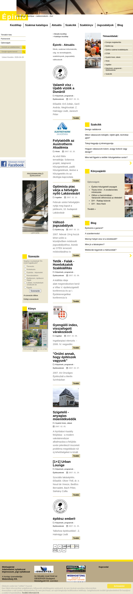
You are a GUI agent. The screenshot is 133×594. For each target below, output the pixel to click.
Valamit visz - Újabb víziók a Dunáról (63, 88)
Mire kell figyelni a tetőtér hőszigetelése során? (106, 157)
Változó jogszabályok (63, 223)
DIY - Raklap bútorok (100, 200)
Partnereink (5, 39)
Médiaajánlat (8, 567)
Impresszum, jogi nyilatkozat (16, 572)
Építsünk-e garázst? (94, 228)
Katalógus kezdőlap (61, 36)
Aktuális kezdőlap (60, 34)
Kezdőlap (15, 25)
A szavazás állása (31, 295)
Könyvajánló (98, 171)
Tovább (76, 118)
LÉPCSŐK (35, 233)
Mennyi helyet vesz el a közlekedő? (101, 239)
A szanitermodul (92, 233)
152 (55, 550)
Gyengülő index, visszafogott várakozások (65, 328)
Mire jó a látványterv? (95, 244)
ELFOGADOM (119, 586)
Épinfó (14, 17)
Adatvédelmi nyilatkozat (13, 569)
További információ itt (30, 593)
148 (64, 546)
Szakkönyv (86, 25)
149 (68, 546)
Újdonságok (5, 43)
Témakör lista (6, 35)
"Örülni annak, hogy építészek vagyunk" (64, 357)
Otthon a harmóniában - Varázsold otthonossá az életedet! (106, 196)
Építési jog (59, 230)
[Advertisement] (13, 109)
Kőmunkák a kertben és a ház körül (35, 350)
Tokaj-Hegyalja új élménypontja (99, 143)
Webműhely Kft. (9, 579)
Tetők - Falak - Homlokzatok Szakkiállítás (63, 264)
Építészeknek (35, 176)
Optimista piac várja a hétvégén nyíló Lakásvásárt (66, 190)
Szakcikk (70, 25)
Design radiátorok (93, 129)
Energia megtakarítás (113, 42)
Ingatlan (58, 197)
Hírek (57, 151)
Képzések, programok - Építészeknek (113, 69)
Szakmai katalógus (36, 25)
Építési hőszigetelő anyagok (104, 187)
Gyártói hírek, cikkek (63, 423)
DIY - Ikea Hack (98, 204)
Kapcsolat (104, 567)
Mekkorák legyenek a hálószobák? (100, 250)
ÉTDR (107, 53)
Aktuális (57, 25)
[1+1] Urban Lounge (62, 463)
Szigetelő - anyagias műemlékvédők (64, 415)
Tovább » (91, 209)
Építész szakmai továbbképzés (116, 50)
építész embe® (64, 518)
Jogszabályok (105, 25)
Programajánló (35, 174)
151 (77, 546)
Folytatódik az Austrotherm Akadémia (63, 144)
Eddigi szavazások (31, 299)
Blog (120, 25)
